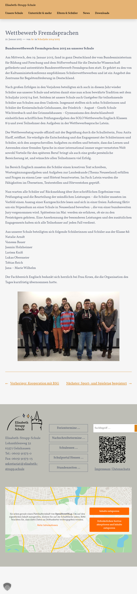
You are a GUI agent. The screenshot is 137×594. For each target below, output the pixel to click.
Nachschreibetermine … (68, 438)
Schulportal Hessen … (68, 458)
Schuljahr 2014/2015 (48, 39)
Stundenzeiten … (68, 468)
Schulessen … (68, 448)
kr (32, 39)
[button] (7, 587)
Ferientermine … (68, 428)
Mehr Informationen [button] (47, 525)
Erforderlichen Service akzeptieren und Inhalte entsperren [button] (109, 525)
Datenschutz (121, 469)
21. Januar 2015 (13, 39)
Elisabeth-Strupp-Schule (20, 5)
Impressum (102, 469)
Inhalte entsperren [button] (109, 511)
